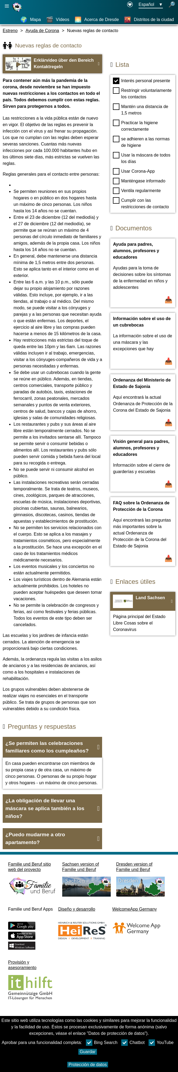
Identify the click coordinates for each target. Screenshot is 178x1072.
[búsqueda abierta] (171, 4)
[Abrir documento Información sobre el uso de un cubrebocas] (142, 341)
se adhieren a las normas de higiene (141, 142)
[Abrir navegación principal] (7, 6)
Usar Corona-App (134, 171)
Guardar (88, 1051)
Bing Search (101, 1042)
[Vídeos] (58, 20)
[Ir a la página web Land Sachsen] (142, 614)
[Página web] (17, 11)
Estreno (10, 30)
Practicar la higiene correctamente (135, 125)
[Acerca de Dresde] (96, 20)
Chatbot (133, 1042)
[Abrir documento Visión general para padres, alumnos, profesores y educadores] (142, 464)
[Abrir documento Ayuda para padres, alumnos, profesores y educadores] (142, 272)
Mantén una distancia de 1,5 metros (140, 109)
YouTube (161, 1042)
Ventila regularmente (137, 191)
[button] (52, 747)
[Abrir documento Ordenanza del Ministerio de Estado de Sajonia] (142, 402)
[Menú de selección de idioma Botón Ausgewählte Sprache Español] (151, 4)
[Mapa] (30, 20)
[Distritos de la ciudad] (149, 20)
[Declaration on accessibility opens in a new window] (130, 4)
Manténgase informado (139, 181)
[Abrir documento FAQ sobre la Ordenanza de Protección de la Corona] (142, 531)
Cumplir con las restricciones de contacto (141, 203)
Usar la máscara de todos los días (141, 158)
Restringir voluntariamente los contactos (142, 93)
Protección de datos (88, 1064)
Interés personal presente (141, 81)
